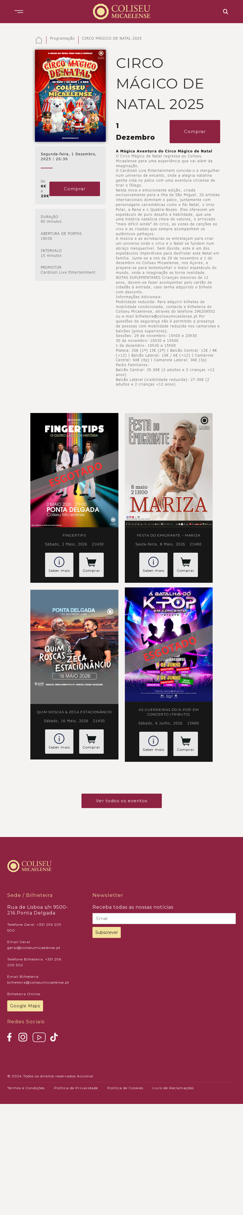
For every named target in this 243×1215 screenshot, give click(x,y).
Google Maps (25, 1005)
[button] (18, 11)
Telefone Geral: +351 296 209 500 (34, 927)
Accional (85, 1076)
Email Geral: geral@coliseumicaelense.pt (34, 945)
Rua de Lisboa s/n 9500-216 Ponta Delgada (37, 910)
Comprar (75, 188)
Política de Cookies (125, 1088)
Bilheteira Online (23, 994)
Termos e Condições (26, 1088)
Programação (62, 38)
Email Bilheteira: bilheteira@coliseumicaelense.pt (38, 979)
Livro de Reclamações (173, 1088)
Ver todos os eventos (121, 800)
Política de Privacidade (76, 1088)
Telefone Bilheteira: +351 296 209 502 (34, 962)
